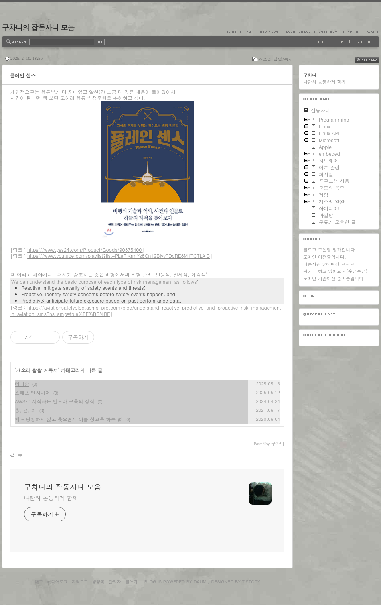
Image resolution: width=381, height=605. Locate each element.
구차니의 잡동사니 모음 (38, 27)
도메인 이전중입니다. (324, 257)
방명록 (98, 582)
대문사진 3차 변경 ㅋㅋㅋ (328, 264)
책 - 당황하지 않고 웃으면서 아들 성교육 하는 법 (68, 419)
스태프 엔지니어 (32, 392)
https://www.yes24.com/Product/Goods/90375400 (84, 249)
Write (371, 31)
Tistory (251, 582)
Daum (200, 582)
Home (233, 31)
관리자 (115, 582)
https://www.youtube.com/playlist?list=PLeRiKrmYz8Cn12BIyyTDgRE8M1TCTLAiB (118, 255)
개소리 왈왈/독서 (276, 59)
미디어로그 (57, 582)
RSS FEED (373, 60)
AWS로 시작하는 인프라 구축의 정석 (54, 401)
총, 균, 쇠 (25, 410)
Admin (353, 31)
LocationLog (298, 31)
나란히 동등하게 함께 (51, 498)
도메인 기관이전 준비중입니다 (333, 278)
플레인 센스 (23, 75)
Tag (247, 31)
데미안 (22, 383)
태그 (38, 582)
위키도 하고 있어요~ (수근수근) (335, 271)
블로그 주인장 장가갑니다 (329, 249)
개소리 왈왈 (29, 370)
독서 (53, 370)
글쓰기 (131, 582)
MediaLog (268, 31)
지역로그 (80, 582)
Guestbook (328, 31)
